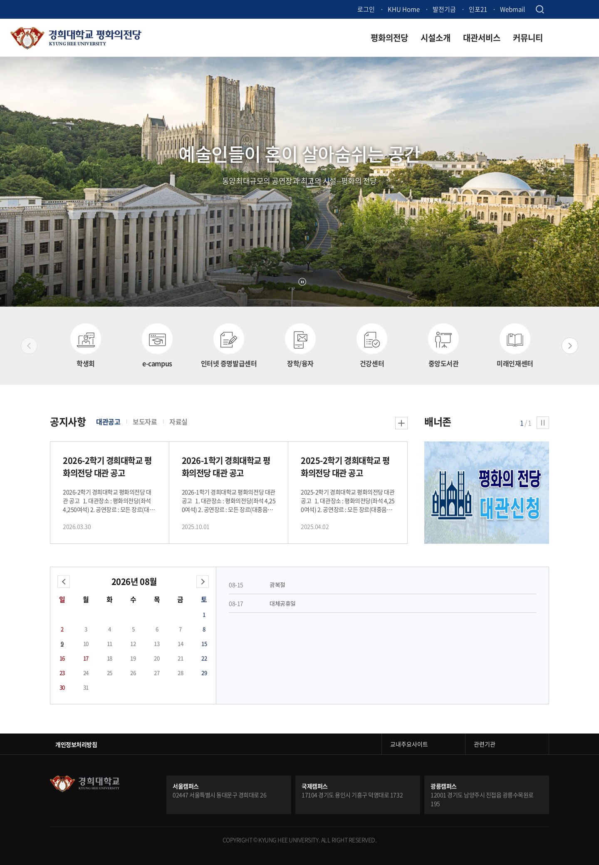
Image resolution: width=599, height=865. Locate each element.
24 (86, 673)
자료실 (178, 421)
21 (180, 658)
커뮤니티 (528, 38)
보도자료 (145, 421)
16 (62, 658)
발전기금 (444, 9)
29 (204, 673)
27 (156, 673)
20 (156, 658)
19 (133, 658)
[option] (85, 345)
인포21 (478, 9)
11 (109, 643)
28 (180, 673)
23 (62, 673)
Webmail (512, 9)
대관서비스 (481, 38)
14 (180, 643)
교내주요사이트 (409, 744)
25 (109, 673)
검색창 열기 (539, 9)
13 (156, 643)
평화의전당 (389, 38)
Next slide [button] (570, 345)
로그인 (366, 9)
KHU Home (404, 9)
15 (204, 643)
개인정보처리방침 (76, 744)
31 (86, 687)
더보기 (401, 423)
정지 (302, 282)
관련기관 (484, 744)
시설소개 (435, 38)
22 (204, 658)
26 (133, 673)
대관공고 (108, 421)
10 (86, 643)
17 (86, 658)
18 (109, 658)
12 (133, 643)
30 (62, 687)
